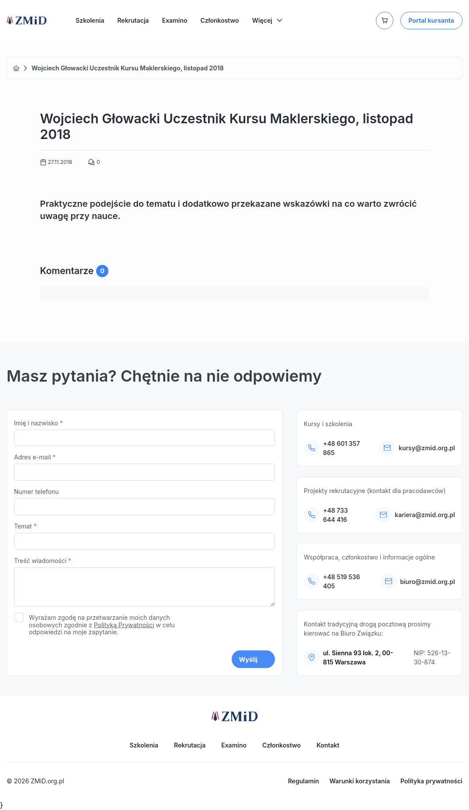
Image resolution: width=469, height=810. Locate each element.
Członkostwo (220, 20)
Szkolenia (90, 20)
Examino (175, 20)
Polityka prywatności (431, 781)
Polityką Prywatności (124, 627)
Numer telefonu (144, 504)
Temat (144, 538)
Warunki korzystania (360, 781)
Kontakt (327, 745)
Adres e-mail (144, 469)
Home (16, 68)
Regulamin (303, 781)
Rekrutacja (133, 20)
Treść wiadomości (144, 585)
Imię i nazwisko (144, 435)
